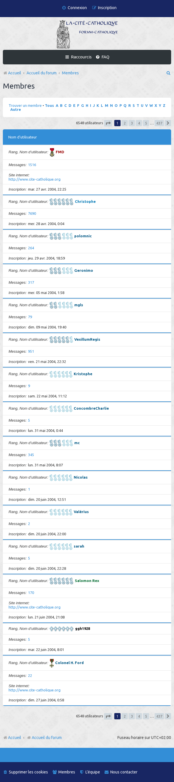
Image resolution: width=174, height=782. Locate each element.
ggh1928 (82, 628)
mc (77, 443)
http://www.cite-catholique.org (35, 179)
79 (30, 317)
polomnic (83, 236)
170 (31, 593)
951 (31, 351)
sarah (79, 546)
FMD (60, 152)
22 (30, 675)
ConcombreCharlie (91, 408)
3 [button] (132, 123)
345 (31, 455)
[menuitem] (74, 7)
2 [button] (125, 123)
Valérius (81, 512)
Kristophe (83, 374)
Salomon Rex (87, 581)
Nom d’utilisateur (22, 137)
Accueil (14, 737)
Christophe (85, 201)
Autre (15, 109)
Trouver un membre (25, 105)
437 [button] (159, 123)
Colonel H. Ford (69, 663)
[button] (108, 123)
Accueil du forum (44, 737)
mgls (78, 305)
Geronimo (83, 270)
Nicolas (81, 477)
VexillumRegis (87, 339)
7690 (32, 213)
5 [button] (146, 123)
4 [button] (139, 123)
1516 (32, 165)
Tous (49, 105)
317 (31, 282)
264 (31, 248)
